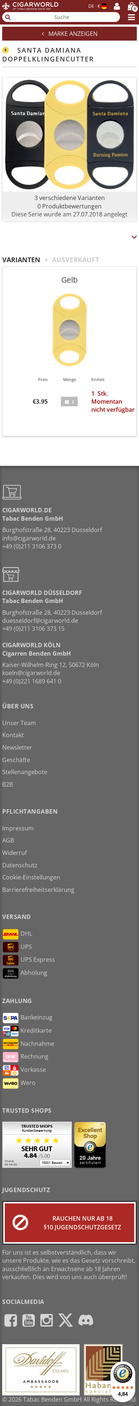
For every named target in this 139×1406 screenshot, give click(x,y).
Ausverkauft (75, 259)
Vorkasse (24, 1070)
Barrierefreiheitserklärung (38, 890)
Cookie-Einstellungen (31, 877)
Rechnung (25, 1057)
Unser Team (19, 723)
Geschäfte (16, 760)
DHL (17, 934)
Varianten (21, 259)
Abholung (24, 973)
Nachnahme (28, 1044)
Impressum (18, 828)
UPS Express (28, 960)
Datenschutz (19, 865)
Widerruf (14, 853)
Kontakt (13, 735)
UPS (17, 947)
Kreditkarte (27, 1031)
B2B (7, 784)
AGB (8, 840)
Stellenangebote (24, 772)
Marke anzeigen (70, 34)
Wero (19, 1083)
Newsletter (17, 747)
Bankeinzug (27, 1018)
